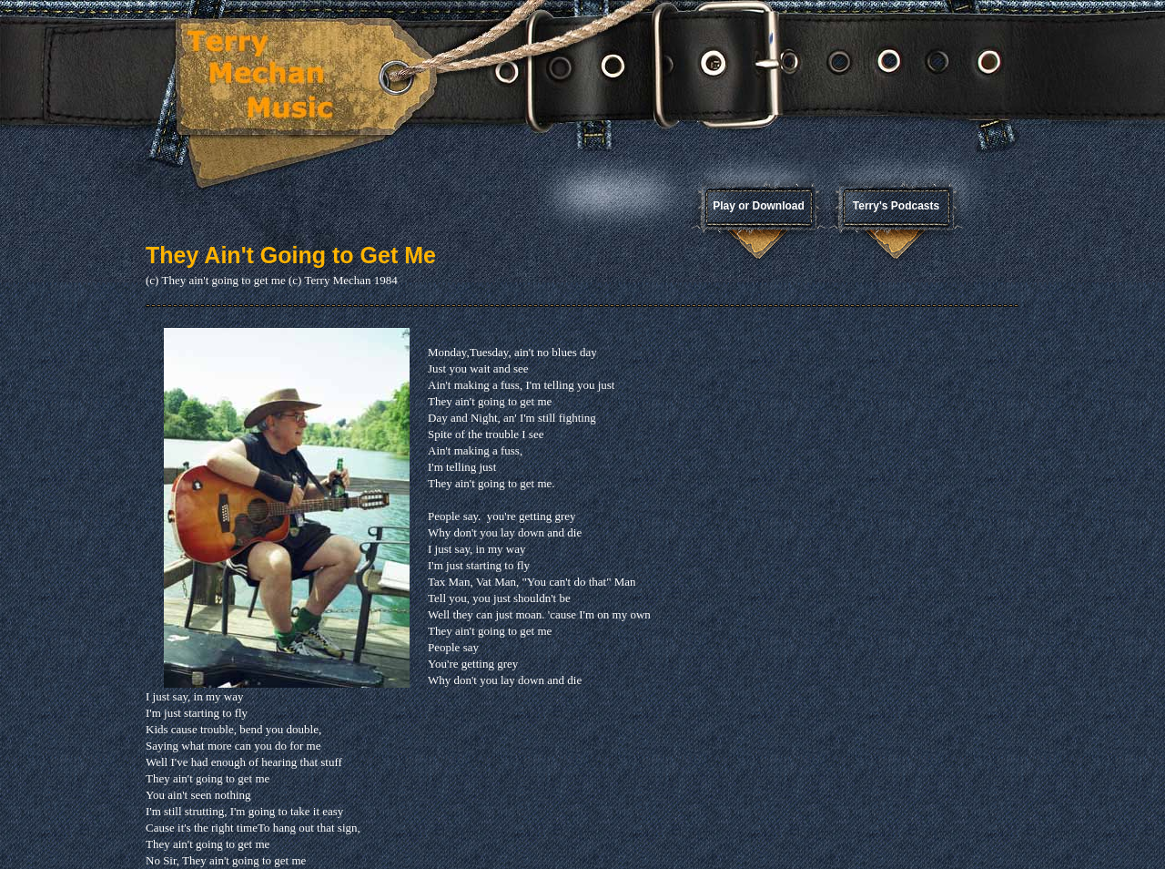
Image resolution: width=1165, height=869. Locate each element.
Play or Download (759, 205)
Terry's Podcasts (896, 205)
